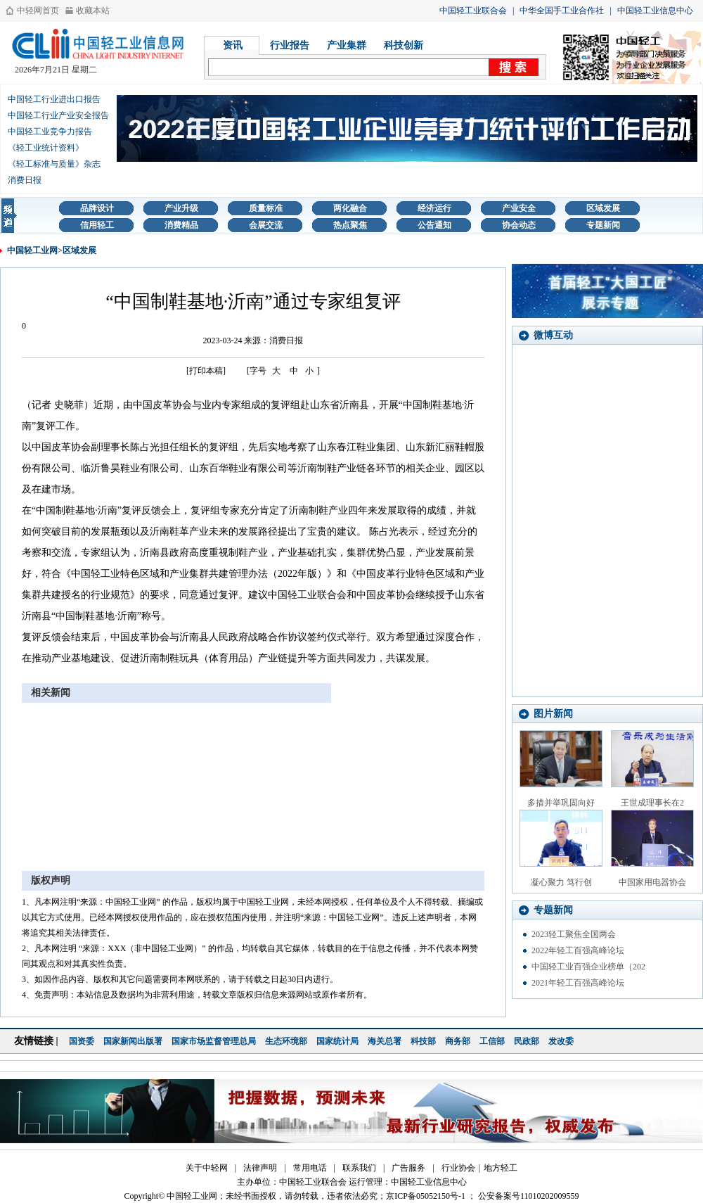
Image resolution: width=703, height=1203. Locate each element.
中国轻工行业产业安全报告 (58, 115)
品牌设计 (97, 208)
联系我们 (359, 1168)
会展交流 (266, 225)
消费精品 (181, 225)
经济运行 (434, 208)
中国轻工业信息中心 (655, 10)
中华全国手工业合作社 (562, 10)
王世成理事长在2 (652, 803)
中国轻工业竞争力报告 (50, 131)
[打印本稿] (206, 371)
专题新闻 (603, 225)
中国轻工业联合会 (473, 10)
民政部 (526, 1041)
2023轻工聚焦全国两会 (573, 934)
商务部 (457, 1041)
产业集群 (346, 45)
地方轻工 (500, 1168)
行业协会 (458, 1168)
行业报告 (289, 45)
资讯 (233, 45)
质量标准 (266, 208)
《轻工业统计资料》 (46, 148)
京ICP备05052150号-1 (425, 1196)
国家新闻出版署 (132, 1041)
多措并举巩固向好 (561, 803)
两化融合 (350, 208)
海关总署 (384, 1041)
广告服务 (408, 1168)
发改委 (561, 1041)
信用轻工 (97, 225)
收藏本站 (93, 10)
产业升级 (181, 208)
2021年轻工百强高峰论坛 (577, 983)
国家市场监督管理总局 (214, 1041)
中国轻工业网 (32, 250)
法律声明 (260, 1168)
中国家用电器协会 (652, 882)
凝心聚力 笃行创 (561, 882)
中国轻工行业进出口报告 (54, 99)
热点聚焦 (350, 225)
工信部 (492, 1041)
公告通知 (434, 225)
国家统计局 (337, 1041)
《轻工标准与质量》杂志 (54, 164)
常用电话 (310, 1168)
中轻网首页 (38, 10)
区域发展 (603, 208)
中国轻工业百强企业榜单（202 (588, 967)
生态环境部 (286, 1041)
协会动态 (519, 225)
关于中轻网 (207, 1168)
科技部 (423, 1041)
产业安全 (519, 208)
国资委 (81, 1041)
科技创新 (403, 45)
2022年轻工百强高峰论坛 (577, 950)
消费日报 (24, 180)
